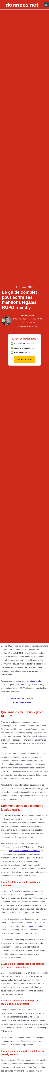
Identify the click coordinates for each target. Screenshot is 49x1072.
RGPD (30, 287)
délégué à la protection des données (24, 851)
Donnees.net (21, 287)
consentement (35, 926)
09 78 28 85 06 (29, 322)
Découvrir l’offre (24, 359)
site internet (35, 681)
